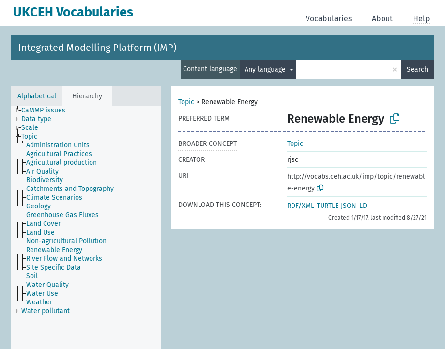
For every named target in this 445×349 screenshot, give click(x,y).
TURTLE (327, 206)
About (382, 18)
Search (417, 69)
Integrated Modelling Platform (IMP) (97, 47)
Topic (186, 102)
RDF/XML (300, 206)
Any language (266, 69)
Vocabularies (329, 18)
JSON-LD (354, 206)
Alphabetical (36, 96)
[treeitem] (47, 110)
